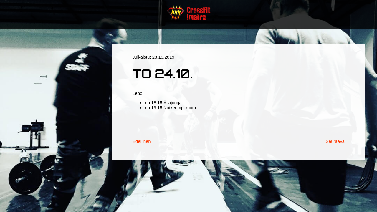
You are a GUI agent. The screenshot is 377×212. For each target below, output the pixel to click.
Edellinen (142, 141)
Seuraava (335, 141)
